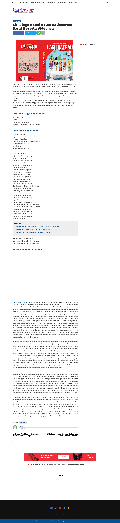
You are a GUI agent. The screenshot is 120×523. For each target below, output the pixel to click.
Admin (21, 426)
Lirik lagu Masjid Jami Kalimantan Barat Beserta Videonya (26, 435)
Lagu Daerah (50, 2)
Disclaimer (54, 514)
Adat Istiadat (24, 2)
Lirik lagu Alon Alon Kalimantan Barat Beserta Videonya (34, 233)
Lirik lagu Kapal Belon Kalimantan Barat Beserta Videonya (42, 26)
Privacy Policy (64, 514)
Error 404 (79, 514)
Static (72, 514)
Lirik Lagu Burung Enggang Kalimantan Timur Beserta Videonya (62, 435)
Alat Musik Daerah (37, 2)
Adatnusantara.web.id (20, 302)
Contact (46, 514)
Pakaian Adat (62, 2)
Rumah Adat (73, 2)
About (39, 514)
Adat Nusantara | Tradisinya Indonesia (59, 521)
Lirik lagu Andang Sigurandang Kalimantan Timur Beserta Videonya (37, 226)
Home (14, 2)
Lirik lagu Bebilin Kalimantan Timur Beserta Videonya (33, 229)
